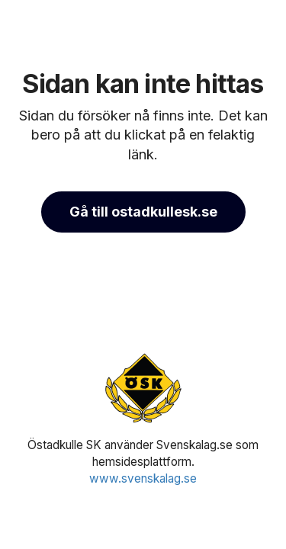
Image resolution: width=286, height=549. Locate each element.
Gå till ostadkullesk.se (143, 212)
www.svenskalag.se (143, 478)
